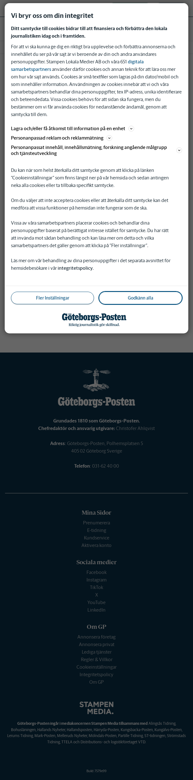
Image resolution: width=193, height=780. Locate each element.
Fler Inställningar (52, 298)
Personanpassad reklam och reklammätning (61, 138)
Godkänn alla (140, 298)
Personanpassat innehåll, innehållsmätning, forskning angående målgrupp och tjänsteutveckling (96, 150)
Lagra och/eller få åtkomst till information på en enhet (72, 128)
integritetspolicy (75, 268)
